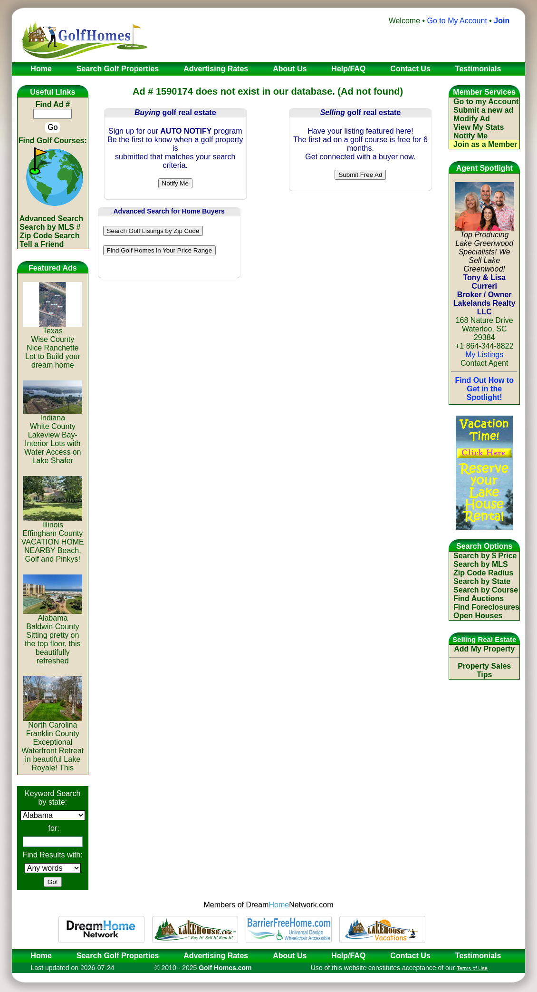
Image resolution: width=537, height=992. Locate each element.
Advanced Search (51, 218)
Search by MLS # (49, 227)
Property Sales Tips (484, 670)
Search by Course (485, 590)
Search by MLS (480, 564)
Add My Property (484, 649)
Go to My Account (457, 21)
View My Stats (478, 127)
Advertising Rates (215, 956)
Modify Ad (471, 119)
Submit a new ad (483, 110)
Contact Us (410, 956)
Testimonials (478, 956)
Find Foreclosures (486, 607)
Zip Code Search (49, 236)
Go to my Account (485, 101)
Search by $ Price (485, 556)
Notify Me (470, 136)
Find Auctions (478, 598)
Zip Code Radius (483, 573)
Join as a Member (485, 144)
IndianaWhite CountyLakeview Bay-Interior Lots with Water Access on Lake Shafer (52, 436)
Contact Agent (484, 363)
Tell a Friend (41, 244)
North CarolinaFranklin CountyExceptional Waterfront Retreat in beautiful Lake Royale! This (52, 743)
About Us (290, 956)
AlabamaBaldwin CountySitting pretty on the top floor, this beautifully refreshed (52, 636)
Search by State (481, 581)
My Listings (484, 354)
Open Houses (477, 616)
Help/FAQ (348, 956)
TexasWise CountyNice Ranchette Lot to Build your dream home (52, 344)
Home (38, 956)
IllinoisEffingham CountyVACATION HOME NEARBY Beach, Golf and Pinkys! (52, 538)
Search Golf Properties (118, 956)
